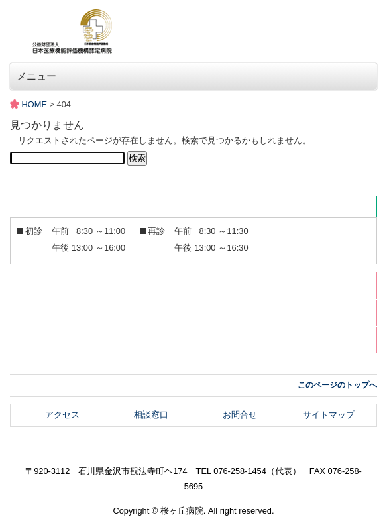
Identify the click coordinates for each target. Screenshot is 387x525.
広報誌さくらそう (64, 285)
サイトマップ (329, 415)
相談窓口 (151, 415)
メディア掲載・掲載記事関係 (86, 313)
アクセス (62, 415)
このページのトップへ (337, 385)
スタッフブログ (60, 340)
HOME (34, 104)
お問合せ (240, 415)
